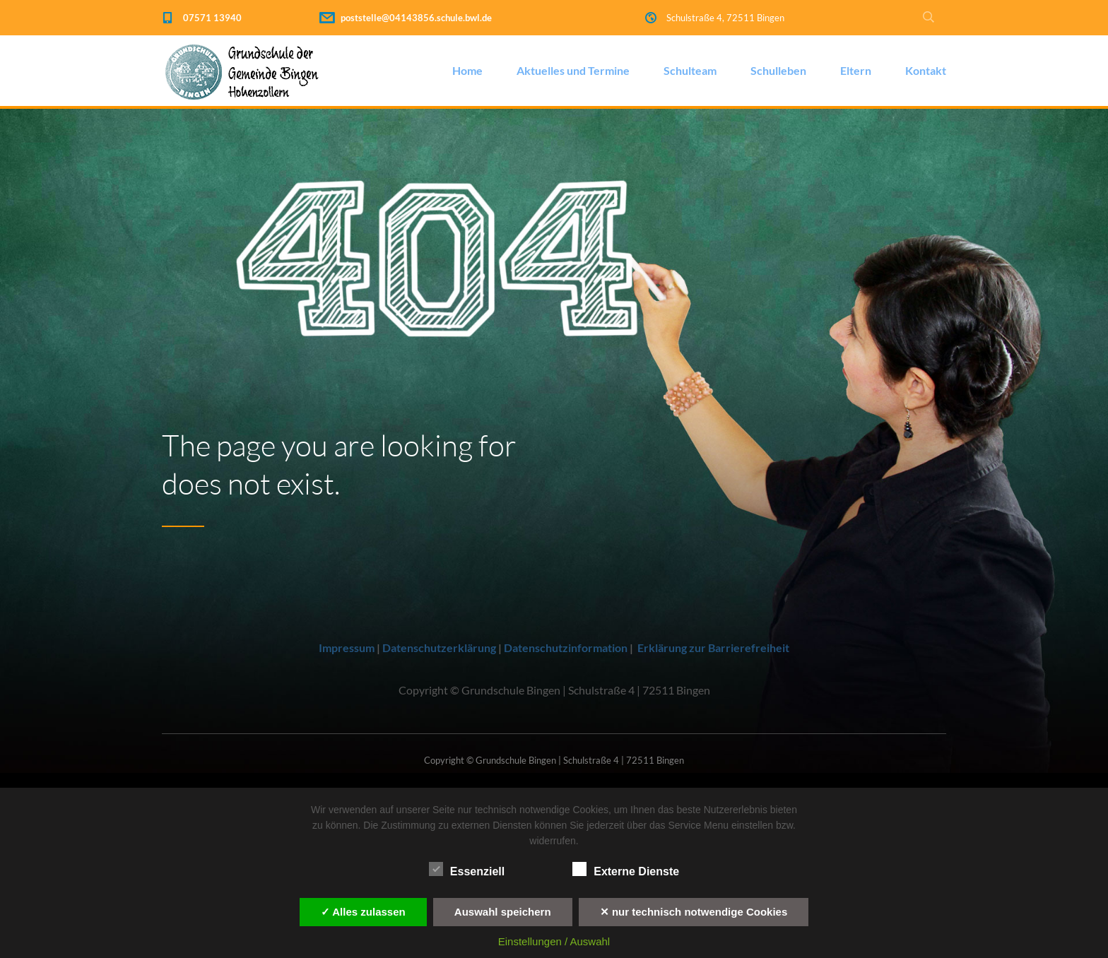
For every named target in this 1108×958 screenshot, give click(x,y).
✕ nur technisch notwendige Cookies (694, 912)
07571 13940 (212, 17)
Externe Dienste (625, 869)
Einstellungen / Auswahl (554, 941)
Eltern (855, 70)
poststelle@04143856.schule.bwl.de (416, 17)
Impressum (347, 647)
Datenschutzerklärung (439, 647)
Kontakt (925, 70)
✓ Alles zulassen (363, 912)
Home (467, 70)
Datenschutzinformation (565, 647)
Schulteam (690, 70)
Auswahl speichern (502, 912)
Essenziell (467, 869)
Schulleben (778, 70)
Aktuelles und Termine (573, 70)
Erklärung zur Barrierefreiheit (713, 647)
